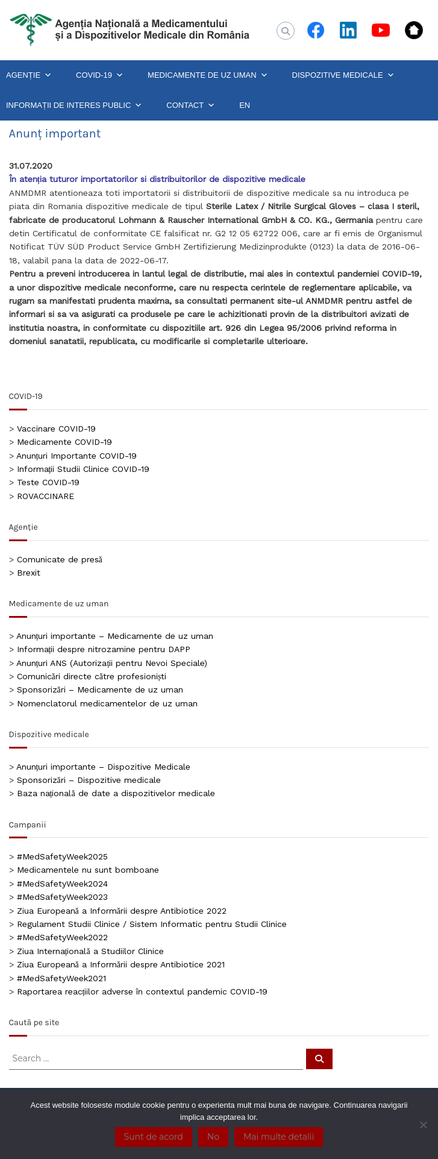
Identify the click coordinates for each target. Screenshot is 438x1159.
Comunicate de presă (59, 559)
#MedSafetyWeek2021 (61, 978)
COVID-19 (100, 75)
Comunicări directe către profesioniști (92, 676)
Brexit (28, 572)
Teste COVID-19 (48, 482)
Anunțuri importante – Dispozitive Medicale (103, 766)
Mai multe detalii (278, 1136)
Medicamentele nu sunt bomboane (88, 870)
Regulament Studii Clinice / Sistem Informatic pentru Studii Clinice (152, 924)
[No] (423, 1125)
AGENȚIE (29, 75)
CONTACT (190, 105)
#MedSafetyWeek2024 (62, 883)
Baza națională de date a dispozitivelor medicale (116, 793)
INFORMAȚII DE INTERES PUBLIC (74, 105)
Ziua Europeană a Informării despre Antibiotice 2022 (122, 911)
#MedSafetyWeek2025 (62, 856)
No (213, 1136)
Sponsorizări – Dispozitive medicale (89, 780)
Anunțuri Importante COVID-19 (76, 455)
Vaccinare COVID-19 (56, 428)
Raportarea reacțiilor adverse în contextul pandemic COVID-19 (142, 991)
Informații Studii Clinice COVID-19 (83, 469)
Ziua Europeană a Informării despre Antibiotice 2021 (121, 964)
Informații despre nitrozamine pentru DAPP (104, 649)
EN (244, 105)
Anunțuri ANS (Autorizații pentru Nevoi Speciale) (112, 663)
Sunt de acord (153, 1136)
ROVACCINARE (45, 496)
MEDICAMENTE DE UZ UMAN (208, 75)
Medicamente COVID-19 (64, 442)
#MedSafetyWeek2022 (62, 937)
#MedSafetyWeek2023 (62, 897)
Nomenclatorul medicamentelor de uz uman (107, 703)
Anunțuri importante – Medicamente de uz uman (115, 636)
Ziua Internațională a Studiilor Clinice (90, 951)
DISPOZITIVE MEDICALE (343, 75)
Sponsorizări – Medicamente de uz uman (100, 689)
